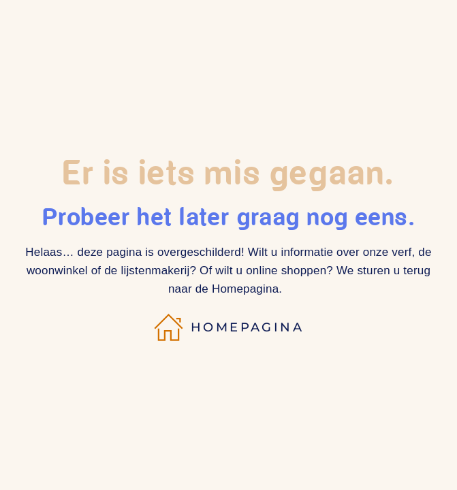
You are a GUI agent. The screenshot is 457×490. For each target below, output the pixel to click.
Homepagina (228, 327)
